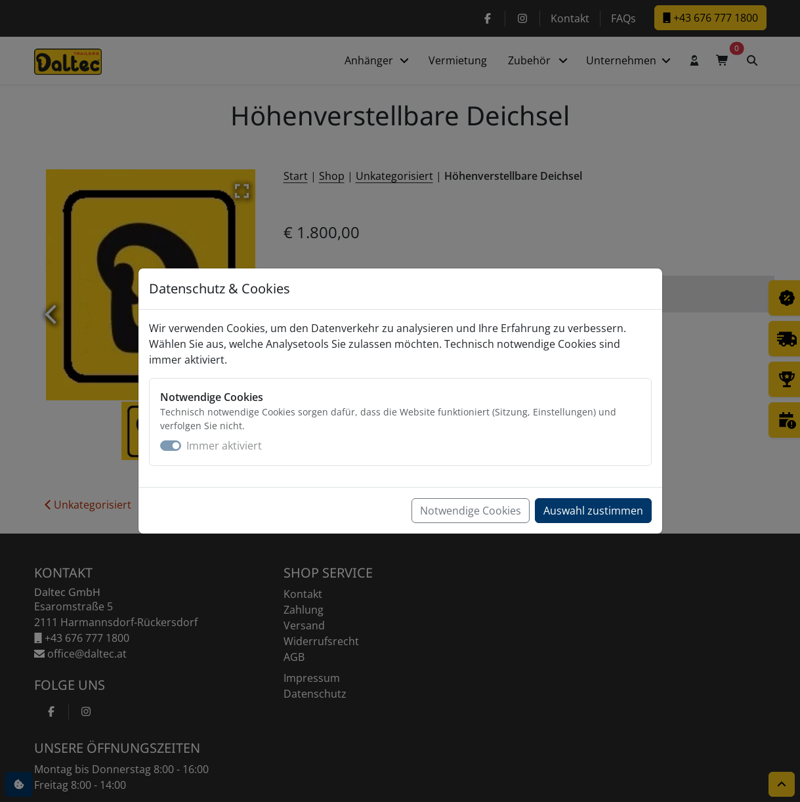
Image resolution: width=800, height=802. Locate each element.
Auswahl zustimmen (593, 510)
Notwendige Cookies (470, 510)
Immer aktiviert (224, 445)
